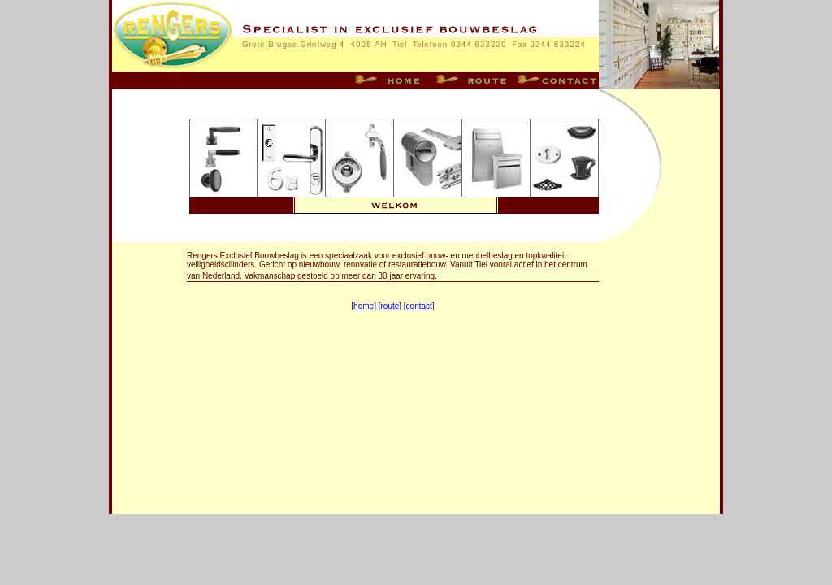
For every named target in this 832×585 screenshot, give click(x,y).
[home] (363, 305)
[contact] (419, 305)
